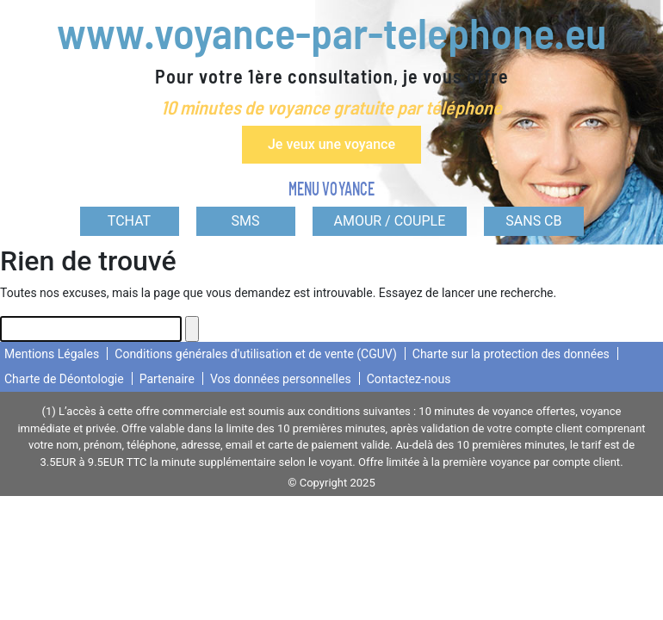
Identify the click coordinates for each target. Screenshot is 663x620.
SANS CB (533, 221)
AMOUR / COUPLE (390, 221)
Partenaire (167, 379)
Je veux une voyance (331, 144)
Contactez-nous (409, 379)
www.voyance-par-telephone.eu (331, 32)
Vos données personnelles (280, 379)
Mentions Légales (51, 354)
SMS (246, 221)
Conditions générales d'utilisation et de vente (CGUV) (255, 354)
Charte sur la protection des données (511, 354)
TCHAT (129, 221)
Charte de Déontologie (64, 379)
